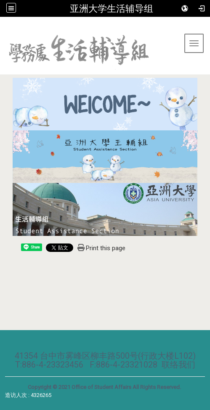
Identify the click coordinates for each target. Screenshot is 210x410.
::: (3, 27)
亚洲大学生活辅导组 (111, 8)
